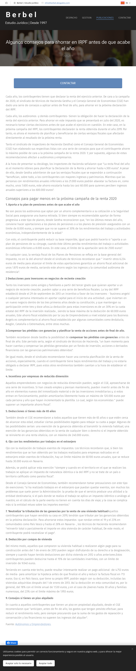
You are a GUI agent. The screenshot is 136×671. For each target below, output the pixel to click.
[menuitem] (117, 18)
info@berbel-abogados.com (57, 3)
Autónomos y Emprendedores (33, 624)
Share (11, 643)
